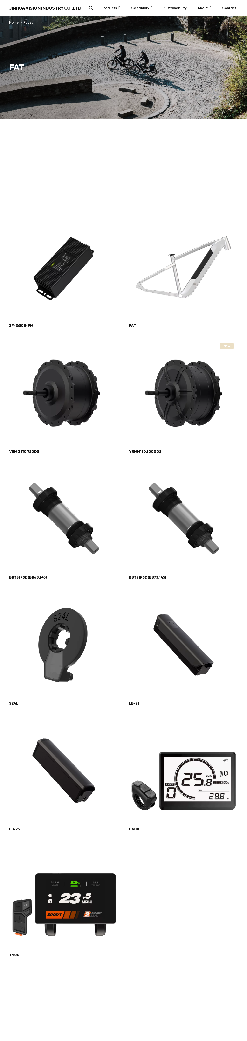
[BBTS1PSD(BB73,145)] (183, 467)
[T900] (63, 845)
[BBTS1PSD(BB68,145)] (63, 467)
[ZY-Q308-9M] (63, 216)
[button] (91, 8)
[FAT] (183, 216)
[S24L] (63, 593)
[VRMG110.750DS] (63, 341)
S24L (13, 703)
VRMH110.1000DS (145, 451)
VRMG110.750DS (24, 451)
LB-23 (14, 829)
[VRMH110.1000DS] (183, 341)
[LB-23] (63, 719)
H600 (134, 829)
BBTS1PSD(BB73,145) (147, 577)
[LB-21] (183, 593)
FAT (132, 325)
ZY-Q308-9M (21, 325)
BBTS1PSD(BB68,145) (28, 577)
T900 (14, 955)
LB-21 (134, 703)
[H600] (183, 719)
